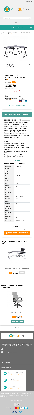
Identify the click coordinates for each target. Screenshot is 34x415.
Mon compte (5, 363)
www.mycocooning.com (12, 398)
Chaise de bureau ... (17, 312)
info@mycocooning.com (12, 352)
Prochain (30, 65)
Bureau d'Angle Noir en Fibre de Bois (17, 268)
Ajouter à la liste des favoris (17, 105)
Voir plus (17, 160)
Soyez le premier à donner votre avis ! (17, 233)
